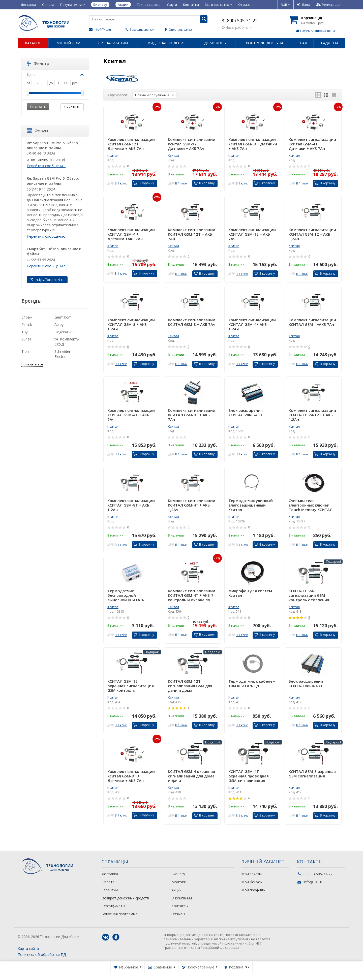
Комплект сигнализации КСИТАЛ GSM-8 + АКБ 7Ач (191, 322)
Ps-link (26, 324)
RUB (285, 4)
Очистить (72, 107)
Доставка (28, 4)
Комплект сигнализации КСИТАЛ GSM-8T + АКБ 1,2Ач (131, 505)
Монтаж (178, 882)
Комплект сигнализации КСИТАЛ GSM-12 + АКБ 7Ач (252, 234)
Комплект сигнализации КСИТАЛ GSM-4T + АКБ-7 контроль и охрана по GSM (191, 595)
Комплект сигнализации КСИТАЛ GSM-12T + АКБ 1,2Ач (312, 415)
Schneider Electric (62, 354)
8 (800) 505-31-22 (240, 20)
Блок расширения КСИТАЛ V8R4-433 (306, 683)
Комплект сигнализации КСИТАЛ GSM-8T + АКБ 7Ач (191, 415)
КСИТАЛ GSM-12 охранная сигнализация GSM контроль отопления (130, 686)
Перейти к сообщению (46, 165)
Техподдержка (149, 4)
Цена (55, 74)
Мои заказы (251, 873)
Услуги (172, 4)
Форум (37, 131)
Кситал (112, 155)
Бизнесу (178, 873)
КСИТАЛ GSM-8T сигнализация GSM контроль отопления (309, 595)
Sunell (26, 339)
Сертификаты (113, 905)
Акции (176, 890)
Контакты (191, 4)
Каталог (33, 43)
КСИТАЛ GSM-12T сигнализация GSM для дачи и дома (190, 686)
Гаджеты (329, 43)
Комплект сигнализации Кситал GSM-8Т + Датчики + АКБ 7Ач (131, 776)
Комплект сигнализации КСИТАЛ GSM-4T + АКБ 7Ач (131, 415)
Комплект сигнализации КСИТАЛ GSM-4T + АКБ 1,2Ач (191, 505)
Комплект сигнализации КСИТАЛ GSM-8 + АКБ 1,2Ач (131, 324)
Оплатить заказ (180, 29)
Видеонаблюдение (166, 43)
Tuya (25, 331)
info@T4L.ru (102, 29)
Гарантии (110, 890)
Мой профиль (253, 890)
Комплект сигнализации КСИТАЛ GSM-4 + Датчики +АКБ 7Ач (131, 234)
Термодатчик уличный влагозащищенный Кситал (250, 505)
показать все (32, 364)
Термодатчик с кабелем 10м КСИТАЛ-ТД (252, 683)
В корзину (143, 183)
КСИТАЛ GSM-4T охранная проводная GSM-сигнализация (248, 776)
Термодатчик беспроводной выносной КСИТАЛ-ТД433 (125, 595)
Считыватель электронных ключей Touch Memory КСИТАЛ (310, 505)
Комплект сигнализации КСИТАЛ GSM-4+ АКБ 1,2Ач (252, 324)
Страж (27, 317)
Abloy (59, 324)
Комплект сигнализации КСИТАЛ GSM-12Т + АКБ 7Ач (191, 234)
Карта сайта (28, 948)
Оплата (48, 4)
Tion (25, 351)
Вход (303, 4)
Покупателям (72, 4)
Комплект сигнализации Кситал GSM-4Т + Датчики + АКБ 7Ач (312, 144)
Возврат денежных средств (125, 898)
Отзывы (244, 4)
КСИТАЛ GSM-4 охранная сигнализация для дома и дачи (191, 776)
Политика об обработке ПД (42, 954)
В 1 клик (121, 183)
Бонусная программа (120, 914)
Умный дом (68, 43)
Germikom (63, 317)
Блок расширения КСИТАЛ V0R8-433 (245, 412)
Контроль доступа (264, 43)
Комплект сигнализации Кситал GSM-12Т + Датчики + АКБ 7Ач (131, 144)
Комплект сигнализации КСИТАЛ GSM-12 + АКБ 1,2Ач (312, 234)
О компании (181, 898)
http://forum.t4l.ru (47, 279)
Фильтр (38, 63)
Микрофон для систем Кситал (250, 593)
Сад (303, 43)
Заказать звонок (142, 29)
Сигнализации (113, 43)
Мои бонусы (251, 882)
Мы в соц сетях (218, 4)
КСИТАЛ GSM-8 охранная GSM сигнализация (312, 773)
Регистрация (329, 4)
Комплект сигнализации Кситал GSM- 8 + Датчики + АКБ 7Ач (252, 144)
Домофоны (215, 43)
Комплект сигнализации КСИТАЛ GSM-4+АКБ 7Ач (312, 322)
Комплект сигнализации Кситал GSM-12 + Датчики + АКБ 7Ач (191, 144)
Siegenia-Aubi (65, 331)
